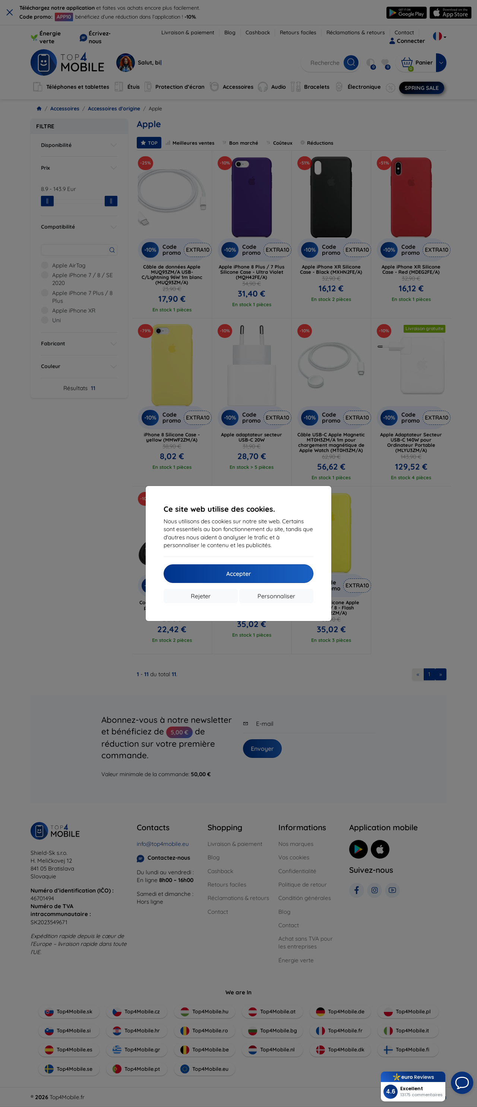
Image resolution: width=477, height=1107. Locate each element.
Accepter (238, 573)
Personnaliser (276, 596)
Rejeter (201, 596)
